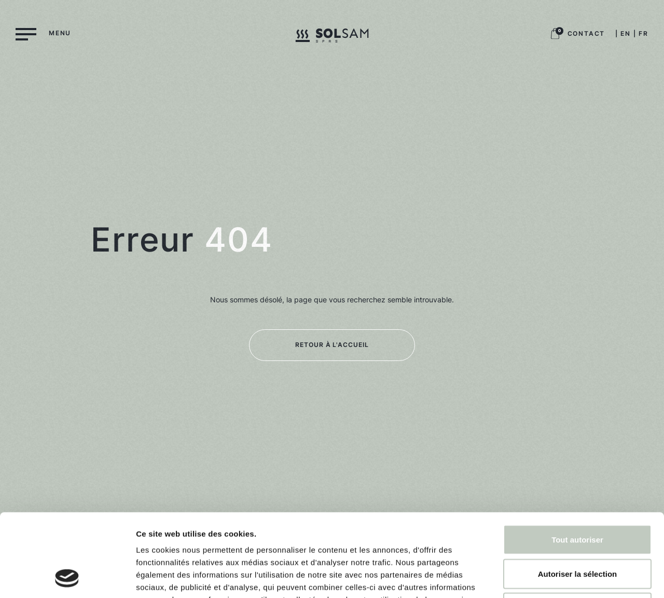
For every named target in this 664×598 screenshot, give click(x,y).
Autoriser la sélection (577, 496)
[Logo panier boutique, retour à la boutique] (555, 37)
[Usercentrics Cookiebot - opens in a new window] (67, 578)
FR (643, 33)
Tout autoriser (577, 461)
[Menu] (43, 32)
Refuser (577, 529)
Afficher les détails (571, 577)
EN (625, 33)
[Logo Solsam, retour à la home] (332, 37)
